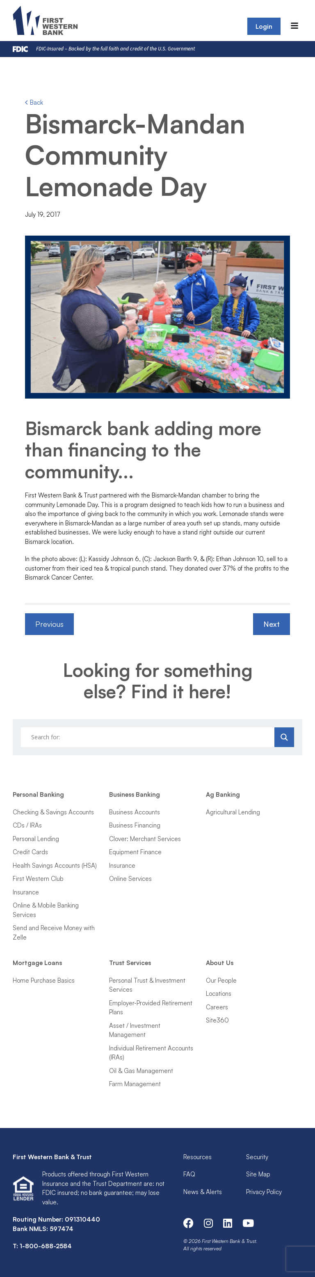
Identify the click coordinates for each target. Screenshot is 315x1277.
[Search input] (149, 737)
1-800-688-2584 (46, 1246)
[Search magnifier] (284, 737)
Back (34, 102)
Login (264, 26)
